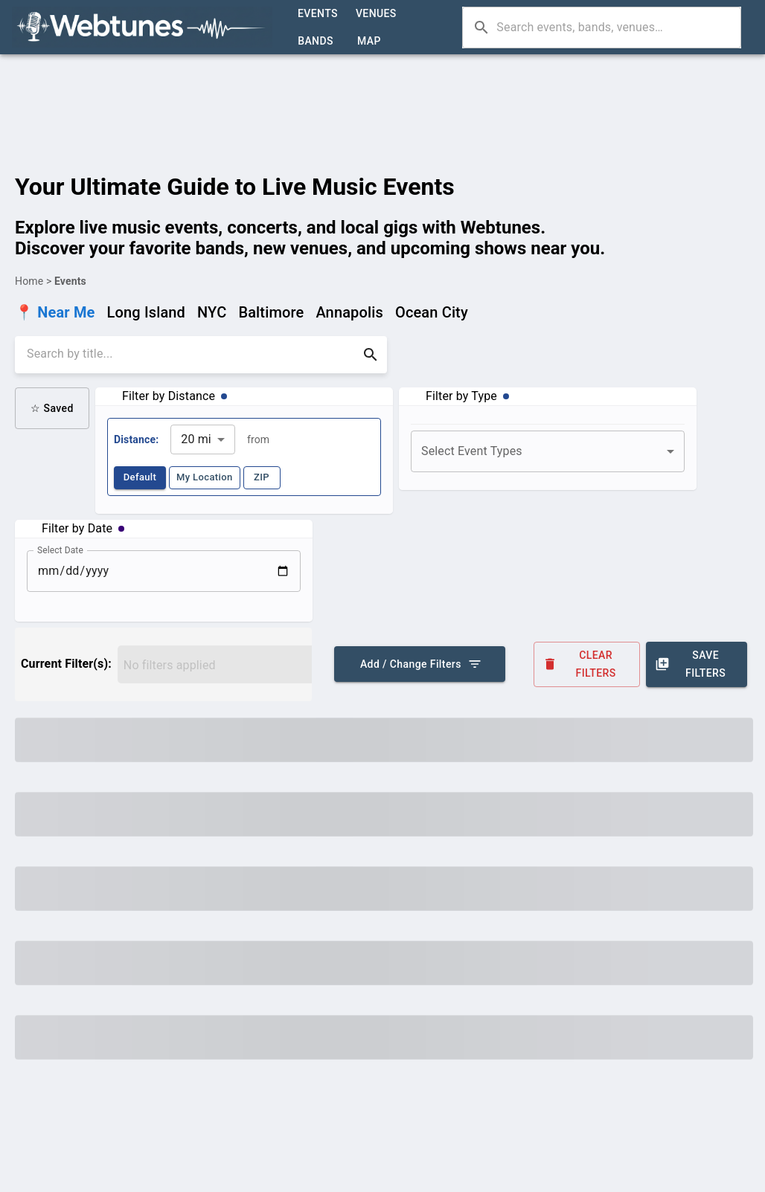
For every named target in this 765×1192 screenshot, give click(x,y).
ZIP (262, 478)
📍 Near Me (55, 312)
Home (29, 281)
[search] (190, 355)
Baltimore (271, 312)
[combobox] (548, 451)
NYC (211, 312)
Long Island (146, 312)
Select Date (60, 549)
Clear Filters (587, 664)
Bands (315, 41)
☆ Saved (52, 408)
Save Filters (696, 664)
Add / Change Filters (419, 664)
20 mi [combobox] (196, 439)
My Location (205, 478)
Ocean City (431, 312)
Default (140, 477)
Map (369, 41)
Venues (376, 14)
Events (318, 14)
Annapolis (349, 312)
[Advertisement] (382, 93)
